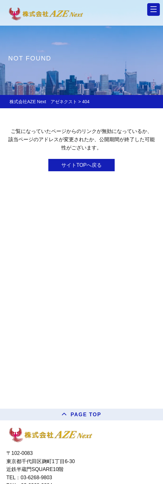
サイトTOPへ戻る (81, 165)
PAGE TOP (85, 414)
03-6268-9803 (36, 477)
